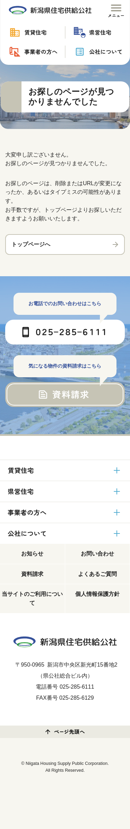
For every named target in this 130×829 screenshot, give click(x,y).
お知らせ (32, 554)
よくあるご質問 (97, 574)
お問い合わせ (97, 554)
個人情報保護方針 (97, 594)
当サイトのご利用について (32, 598)
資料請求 (32, 574)
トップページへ (30, 244)
